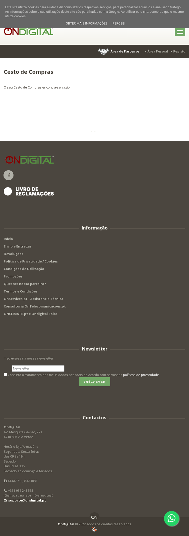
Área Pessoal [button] (158, 51)
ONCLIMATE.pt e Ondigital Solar (30, 314)
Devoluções (13, 254)
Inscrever (94, 382)
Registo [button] (179, 51)
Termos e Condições (21, 291)
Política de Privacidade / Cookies (31, 261)
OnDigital (66, 524)
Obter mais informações (87, 23)
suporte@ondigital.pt (25, 500)
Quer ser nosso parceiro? (25, 284)
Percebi (118, 23)
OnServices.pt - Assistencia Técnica (33, 298)
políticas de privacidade (141, 374)
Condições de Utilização (24, 268)
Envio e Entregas (18, 246)
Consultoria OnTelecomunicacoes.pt (35, 306)
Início (8, 238)
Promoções (13, 276)
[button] (119, 51)
